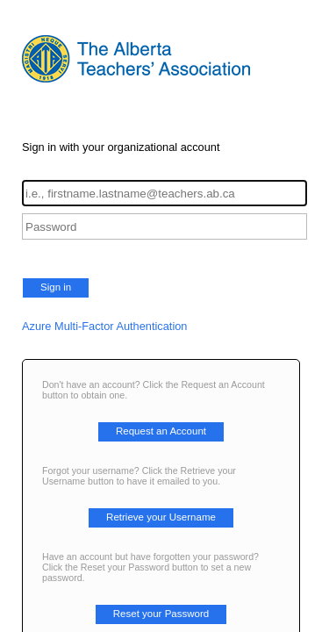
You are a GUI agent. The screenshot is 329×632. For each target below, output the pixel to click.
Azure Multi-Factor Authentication (105, 326)
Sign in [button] (55, 287)
